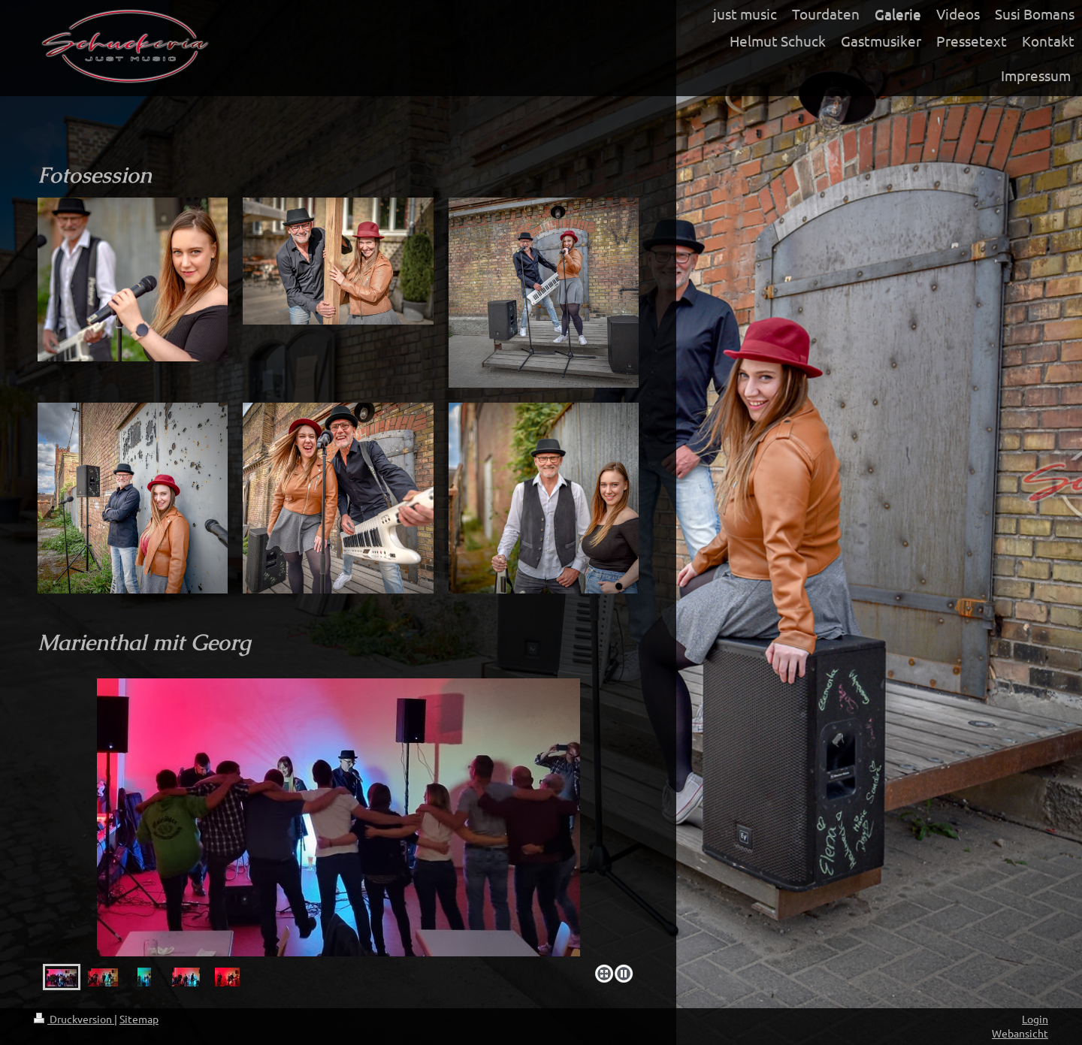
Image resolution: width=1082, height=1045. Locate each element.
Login (1035, 1018)
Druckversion (74, 1018)
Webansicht (1020, 1033)
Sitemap (139, 1018)
